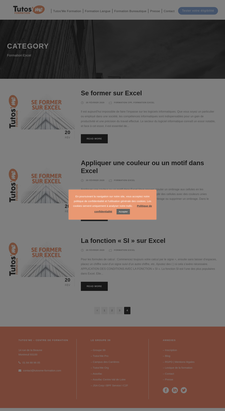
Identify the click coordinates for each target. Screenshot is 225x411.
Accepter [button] (123, 211)
